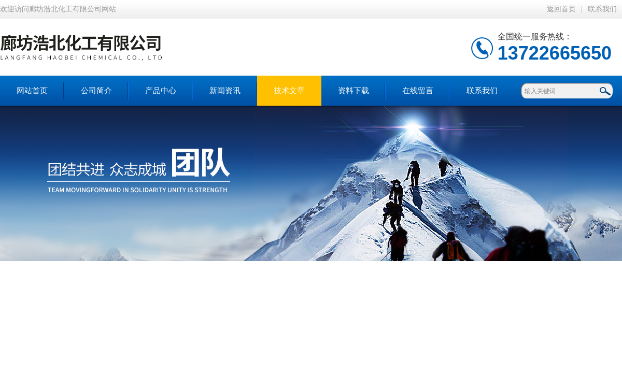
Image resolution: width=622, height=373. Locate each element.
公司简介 (96, 91)
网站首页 (32, 91)
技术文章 (289, 91)
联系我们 (602, 9)
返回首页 (561, 9)
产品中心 (160, 91)
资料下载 (353, 91)
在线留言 (417, 91)
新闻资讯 (225, 91)
